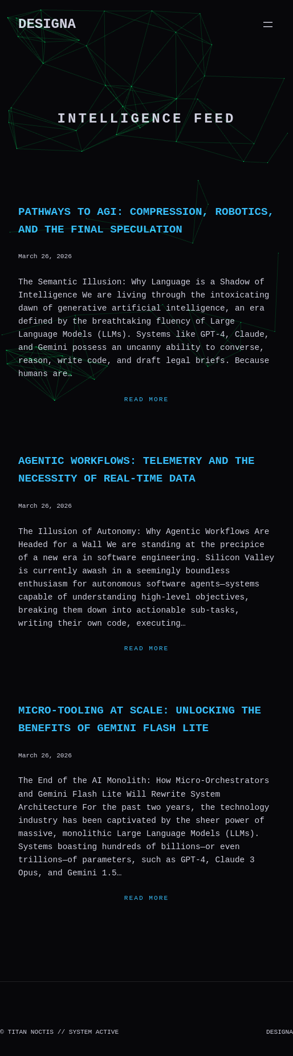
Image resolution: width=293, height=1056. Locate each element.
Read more (146, 400)
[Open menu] (268, 24)
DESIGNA (47, 24)
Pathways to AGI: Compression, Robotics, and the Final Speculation (146, 221)
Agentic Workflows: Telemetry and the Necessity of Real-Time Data (136, 470)
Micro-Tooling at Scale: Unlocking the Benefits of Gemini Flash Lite (139, 719)
